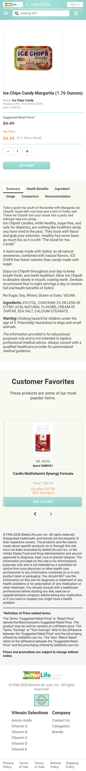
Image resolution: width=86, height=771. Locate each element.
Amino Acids (22, 720)
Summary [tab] (13, 189)
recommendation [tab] (57, 196)
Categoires (61, 726)
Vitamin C (19, 738)
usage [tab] (10, 196)
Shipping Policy (72, 765)
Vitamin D (19, 743)
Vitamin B (19, 732)
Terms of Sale (39, 765)
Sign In (75, 4)
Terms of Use (23, 765)
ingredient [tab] (62, 189)
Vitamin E (19, 749)
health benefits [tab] (37, 189)
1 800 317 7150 (38, 4)
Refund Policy (55, 765)
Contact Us (61, 720)
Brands (57, 732)
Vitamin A (19, 726)
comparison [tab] (30, 196)
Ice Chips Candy (23, 100)
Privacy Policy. (8, 765)
